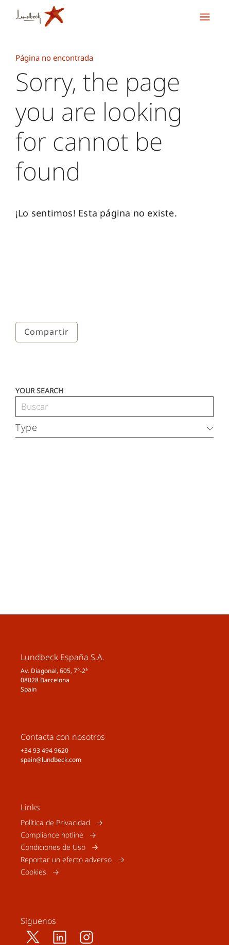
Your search (39, 390)
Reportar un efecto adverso (66, 859)
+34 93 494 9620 (44, 750)
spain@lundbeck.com (51, 759)
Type (26, 427)
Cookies (33, 871)
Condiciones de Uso (53, 847)
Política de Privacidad (55, 822)
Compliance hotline (52, 834)
